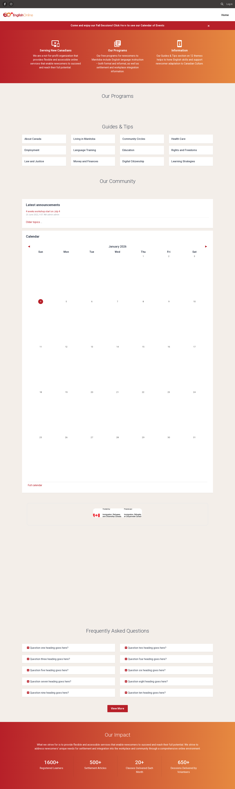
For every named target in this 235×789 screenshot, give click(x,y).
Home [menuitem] (225, 15)
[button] (222, 4)
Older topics (33, 222)
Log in (230, 4)
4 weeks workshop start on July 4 (43, 211)
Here (123, 25)
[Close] (208, 26)
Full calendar (35, 485)
